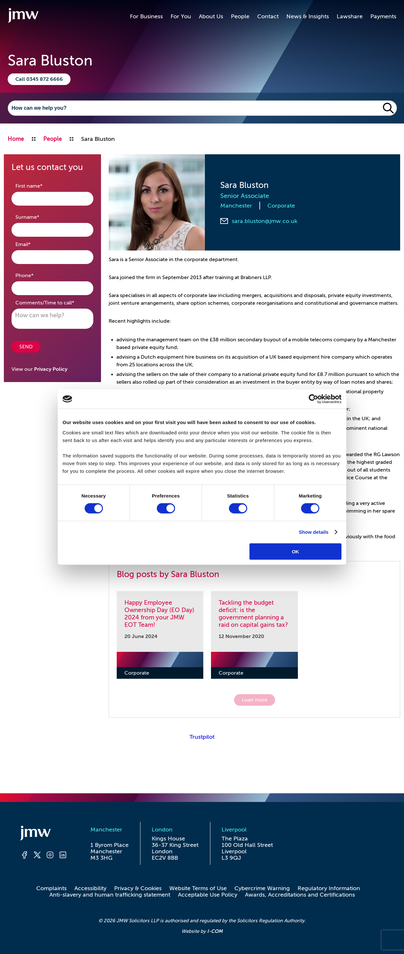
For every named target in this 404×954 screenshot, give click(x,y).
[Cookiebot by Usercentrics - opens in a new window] (313, 399)
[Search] (194, 108)
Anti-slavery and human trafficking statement (109, 894)
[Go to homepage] (23, 16)
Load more (254, 700)
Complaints (51, 888)
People (240, 16)
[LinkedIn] (62, 855)
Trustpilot (202, 737)
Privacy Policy (50, 369)
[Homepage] (43, 834)
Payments (383, 16)
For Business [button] (146, 16)
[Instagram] (50, 855)
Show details (314, 532)
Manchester (236, 205)
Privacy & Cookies (138, 888)
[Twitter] (37, 855)
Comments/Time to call (52, 302)
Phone (34, 275)
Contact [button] (268, 16)
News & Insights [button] (307, 16)
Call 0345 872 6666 (39, 79)
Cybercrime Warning (262, 888)
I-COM (215, 931)
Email (33, 244)
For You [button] (181, 16)
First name (39, 185)
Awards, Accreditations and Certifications (300, 894)
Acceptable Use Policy (207, 894)
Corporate (281, 205)
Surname (37, 216)
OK (295, 551)
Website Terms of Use (198, 888)
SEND (26, 347)
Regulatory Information (329, 888)
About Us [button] (211, 16)
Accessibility (90, 888)
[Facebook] (24, 855)
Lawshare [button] (350, 16)
